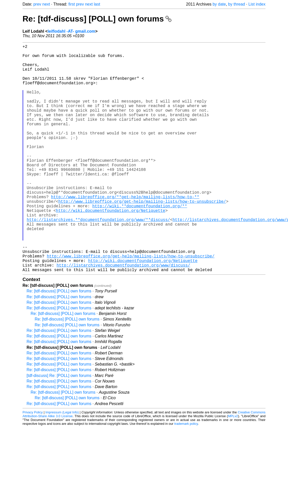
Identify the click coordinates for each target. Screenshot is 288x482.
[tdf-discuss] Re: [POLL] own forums (59, 426)
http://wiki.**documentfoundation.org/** (139, 242)
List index (256, 4)
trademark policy (186, 474)
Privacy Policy (33, 463)
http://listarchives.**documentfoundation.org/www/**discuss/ (98, 259)
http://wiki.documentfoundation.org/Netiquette (110, 248)
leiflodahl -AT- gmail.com (71, 31)
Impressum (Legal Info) (62, 463)
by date (219, 4)
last (97, 4)
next (46, 4)
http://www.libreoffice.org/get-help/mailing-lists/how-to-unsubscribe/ (142, 236)
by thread (236, 4)
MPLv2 (233, 467)
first (71, 4)
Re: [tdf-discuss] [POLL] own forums (97, 18)
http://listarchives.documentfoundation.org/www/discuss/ (123, 314)
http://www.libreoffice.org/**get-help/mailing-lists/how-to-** (125, 231)
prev (37, 4)
